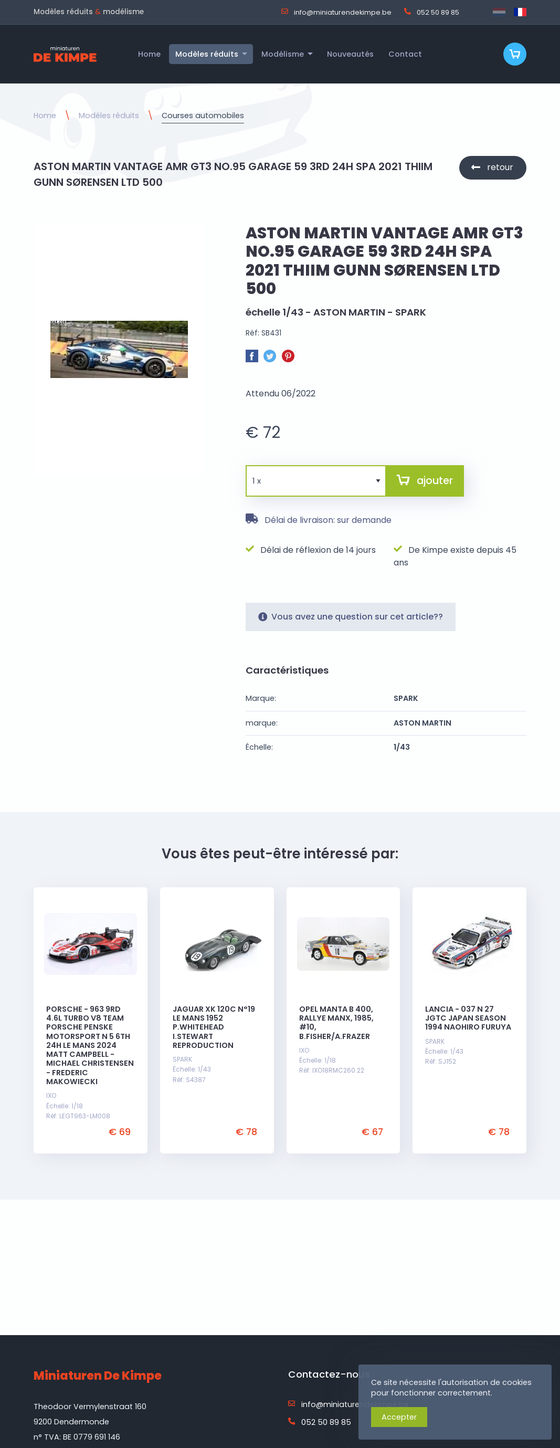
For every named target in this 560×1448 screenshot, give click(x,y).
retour (500, 167)
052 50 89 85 (431, 12)
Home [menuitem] (149, 54)
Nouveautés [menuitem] (350, 54)
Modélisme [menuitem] (282, 54)
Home (45, 115)
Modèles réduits (109, 115)
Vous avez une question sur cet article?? (350, 617)
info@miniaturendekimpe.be (336, 12)
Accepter (399, 1417)
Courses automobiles (203, 115)
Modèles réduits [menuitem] (206, 54)
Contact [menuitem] (405, 54)
